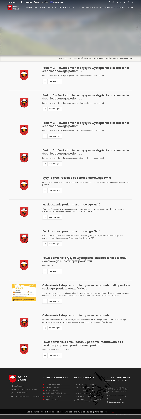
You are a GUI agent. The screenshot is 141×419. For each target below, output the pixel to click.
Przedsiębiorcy (66, 7)
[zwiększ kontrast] (113, 2)
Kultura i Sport (107, 7)
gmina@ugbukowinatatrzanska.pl (27, 396)
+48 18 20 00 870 (20, 393)
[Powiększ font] (116, 2)
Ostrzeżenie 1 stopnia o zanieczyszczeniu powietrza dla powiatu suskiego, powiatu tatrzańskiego (86, 286)
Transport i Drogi (125, 7)
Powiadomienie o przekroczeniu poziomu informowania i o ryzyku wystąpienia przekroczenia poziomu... (82, 343)
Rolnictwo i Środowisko (87, 7)
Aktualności (39, 7)
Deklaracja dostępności (116, 402)
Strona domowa (65, 58)
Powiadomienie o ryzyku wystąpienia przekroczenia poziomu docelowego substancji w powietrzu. (84, 259)
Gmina (29, 7)
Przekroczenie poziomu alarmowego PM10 (71, 204)
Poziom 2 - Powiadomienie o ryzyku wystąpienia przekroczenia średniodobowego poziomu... (85, 69)
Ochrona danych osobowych (118, 396)
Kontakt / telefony (115, 399)
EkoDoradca (98, 58)
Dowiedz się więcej (102, 412)
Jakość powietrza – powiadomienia (118, 58)
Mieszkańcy (51, 7)
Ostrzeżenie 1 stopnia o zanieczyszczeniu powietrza (77, 315)
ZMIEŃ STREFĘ (12, 2)
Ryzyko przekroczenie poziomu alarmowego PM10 (76, 178)
